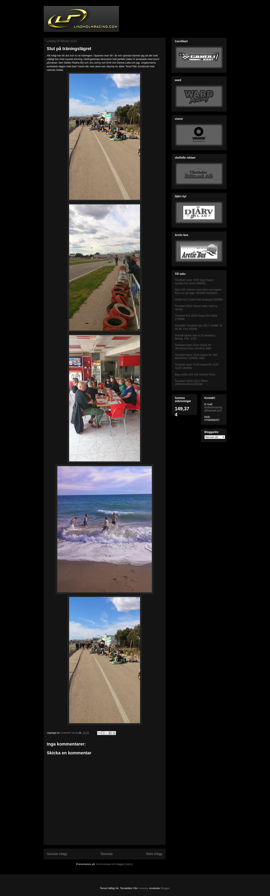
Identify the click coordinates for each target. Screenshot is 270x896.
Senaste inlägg (57, 854)
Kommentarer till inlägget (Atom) (114, 864)
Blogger (165, 888)
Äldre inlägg (154, 854)
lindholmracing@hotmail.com (213, 409)
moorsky (143, 888)
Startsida (106, 854)
